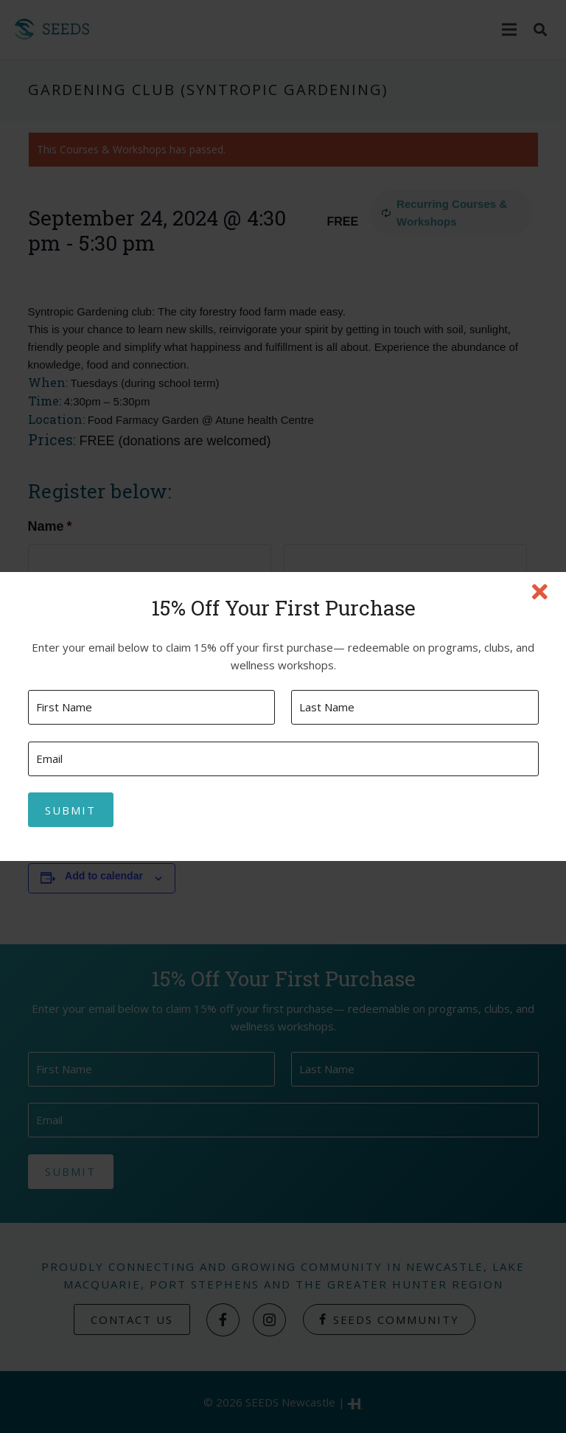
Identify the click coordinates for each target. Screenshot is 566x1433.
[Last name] (414, 707)
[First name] (151, 707)
